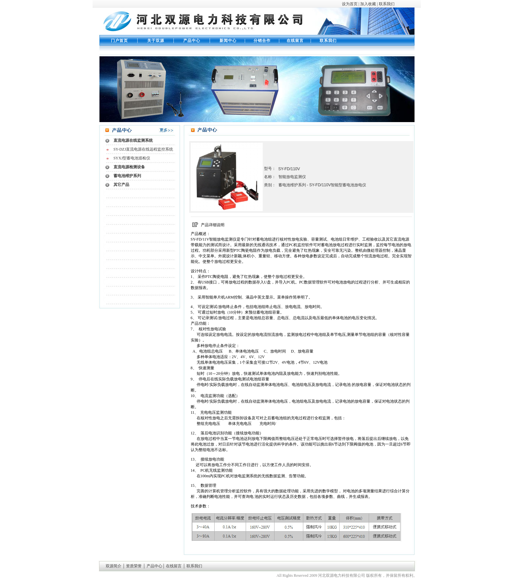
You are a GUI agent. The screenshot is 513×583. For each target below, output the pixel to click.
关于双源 (155, 40)
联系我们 (386, 4)
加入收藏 (368, 4)
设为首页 (350, 4)
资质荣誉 (133, 566)
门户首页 (119, 40)
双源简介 (114, 566)
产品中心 (191, 40)
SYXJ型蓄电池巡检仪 (132, 158)
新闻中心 (228, 40)
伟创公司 (265, 575)
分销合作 (262, 40)
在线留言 (294, 40)
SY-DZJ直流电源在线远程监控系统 (143, 149)
